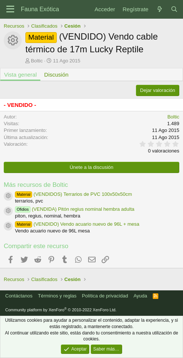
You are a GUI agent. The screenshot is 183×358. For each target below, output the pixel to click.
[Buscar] (174, 9)
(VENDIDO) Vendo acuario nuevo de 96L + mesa (77, 224)
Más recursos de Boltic (36, 184)
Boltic (37, 61)
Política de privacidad (105, 296)
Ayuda (140, 296)
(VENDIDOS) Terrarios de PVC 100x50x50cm (73, 194)
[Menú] (10, 9)
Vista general (20, 74)
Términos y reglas (57, 296)
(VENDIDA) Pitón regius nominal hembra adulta (74, 209)
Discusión (56, 74)
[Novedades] (159, 9)
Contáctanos (18, 296)
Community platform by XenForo (61, 310)
